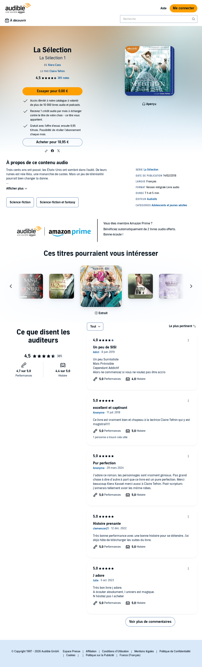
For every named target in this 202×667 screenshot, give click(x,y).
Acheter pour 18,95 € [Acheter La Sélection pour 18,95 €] (52, 142)
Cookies (70, 655)
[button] (46, 151)
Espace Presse (71, 651)
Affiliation (91, 651)
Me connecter (183, 8)
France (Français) (130, 655)
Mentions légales (144, 651)
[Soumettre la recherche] (193, 19)
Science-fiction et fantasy (57, 202)
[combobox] (158, 19)
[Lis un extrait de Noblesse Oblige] (101, 313)
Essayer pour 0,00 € (52, 91)
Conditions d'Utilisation (115, 651)
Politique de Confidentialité (175, 651)
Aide (163, 8)
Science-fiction (20, 202)
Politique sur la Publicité (100, 655)
